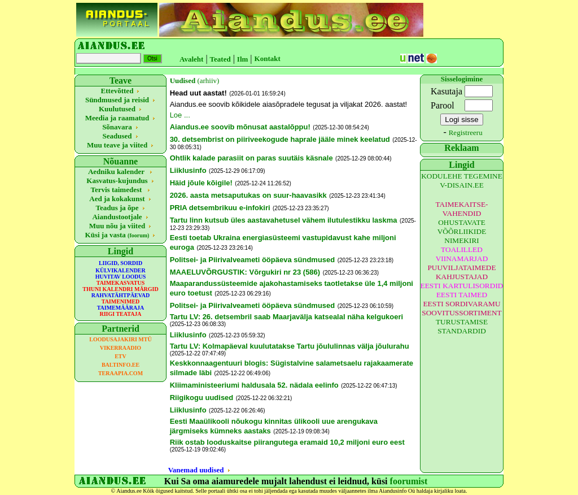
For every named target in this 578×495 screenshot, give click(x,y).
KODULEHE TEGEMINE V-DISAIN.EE (461, 180)
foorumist (409, 481)
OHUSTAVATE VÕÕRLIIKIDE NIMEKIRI (462, 231)
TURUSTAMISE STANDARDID (462, 326)
